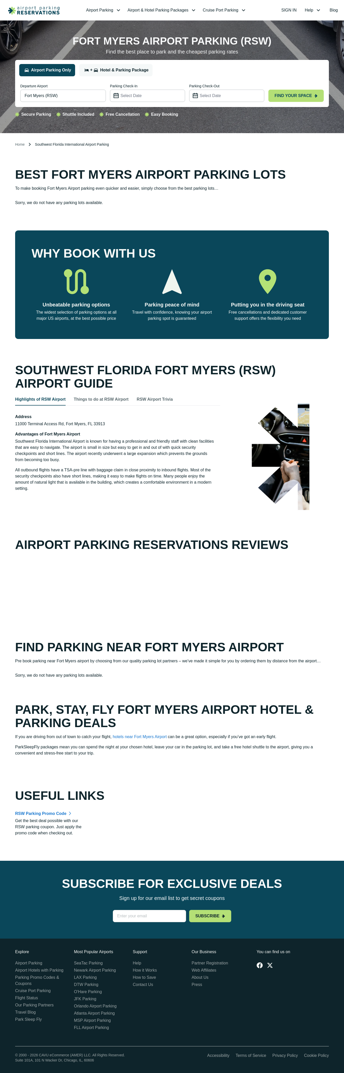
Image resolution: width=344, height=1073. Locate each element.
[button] (104, 10)
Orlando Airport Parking (95, 1006)
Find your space (296, 95)
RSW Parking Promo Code (40, 813)
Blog (334, 10)
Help (137, 963)
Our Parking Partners (34, 1005)
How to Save (144, 977)
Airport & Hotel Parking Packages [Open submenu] (162, 10)
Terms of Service (251, 1055)
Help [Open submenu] (313, 10)
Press (197, 984)
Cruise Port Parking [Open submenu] (225, 10)
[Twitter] (270, 965)
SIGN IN (289, 10)
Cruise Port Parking (33, 991)
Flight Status (26, 998)
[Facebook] (260, 965)
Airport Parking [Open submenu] (104, 10)
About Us (200, 977)
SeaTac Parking (88, 963)
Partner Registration (210, 963)
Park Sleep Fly (28, 1019)
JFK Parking (85, 999)
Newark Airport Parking (95, 970)
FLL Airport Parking (91, 1027)
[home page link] (31, 10)
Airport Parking (28, 963)
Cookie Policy (316, 1055)
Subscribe (210, 916)
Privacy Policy (285, 1055)
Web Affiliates (204, 970)
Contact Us (143, 984)
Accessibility (218, 1055)
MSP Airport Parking (92, 1020)
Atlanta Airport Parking (94, 1013)
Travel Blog (25, 1012)
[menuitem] (104, 10)
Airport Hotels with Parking (39, 970)
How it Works (145, 970)
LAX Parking (85, 977)
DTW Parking (86, 984)
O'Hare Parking (88, 992)
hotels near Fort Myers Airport (140, 737)
